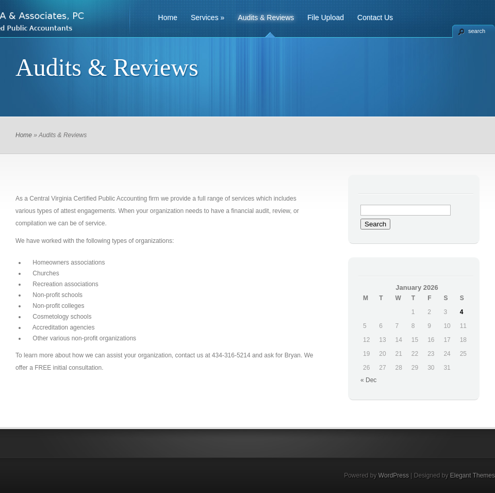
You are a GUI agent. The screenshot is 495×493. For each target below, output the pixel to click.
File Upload (325, 17)
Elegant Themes (472, 475)
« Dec (368, 380)
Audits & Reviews (266, 17)
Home (167, 17)
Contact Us (375, 17)
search (476, 31)
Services (207, 17)
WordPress (393, 475)
